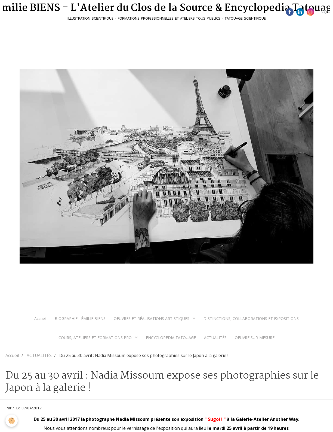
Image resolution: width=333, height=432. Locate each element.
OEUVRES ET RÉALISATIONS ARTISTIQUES (152, 318)
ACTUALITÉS (215, 337)
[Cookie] (11, 421)
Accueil (40, 318)
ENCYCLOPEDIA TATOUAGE (171, 337)
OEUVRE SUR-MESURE (255, 337)
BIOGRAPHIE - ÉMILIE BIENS (80, 318)
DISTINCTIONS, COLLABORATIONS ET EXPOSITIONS (251, 318)
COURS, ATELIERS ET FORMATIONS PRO (95, 337)
